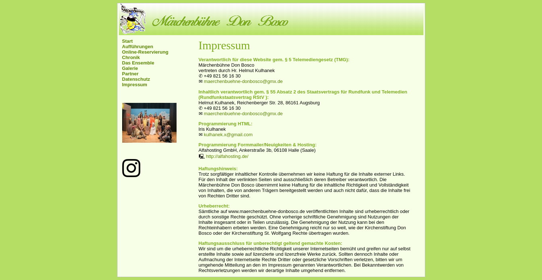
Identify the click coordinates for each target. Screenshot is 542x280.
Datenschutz (136, 79)
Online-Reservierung (145, 52)
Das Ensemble (138, 63)
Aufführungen (137, 46)
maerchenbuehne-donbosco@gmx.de (243, 81)
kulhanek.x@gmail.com (228, 134)
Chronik (131, 57)
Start (127, 41)
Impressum (134, 84)
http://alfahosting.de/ (227, 156)
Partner (130, 73)
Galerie (130, 68)
